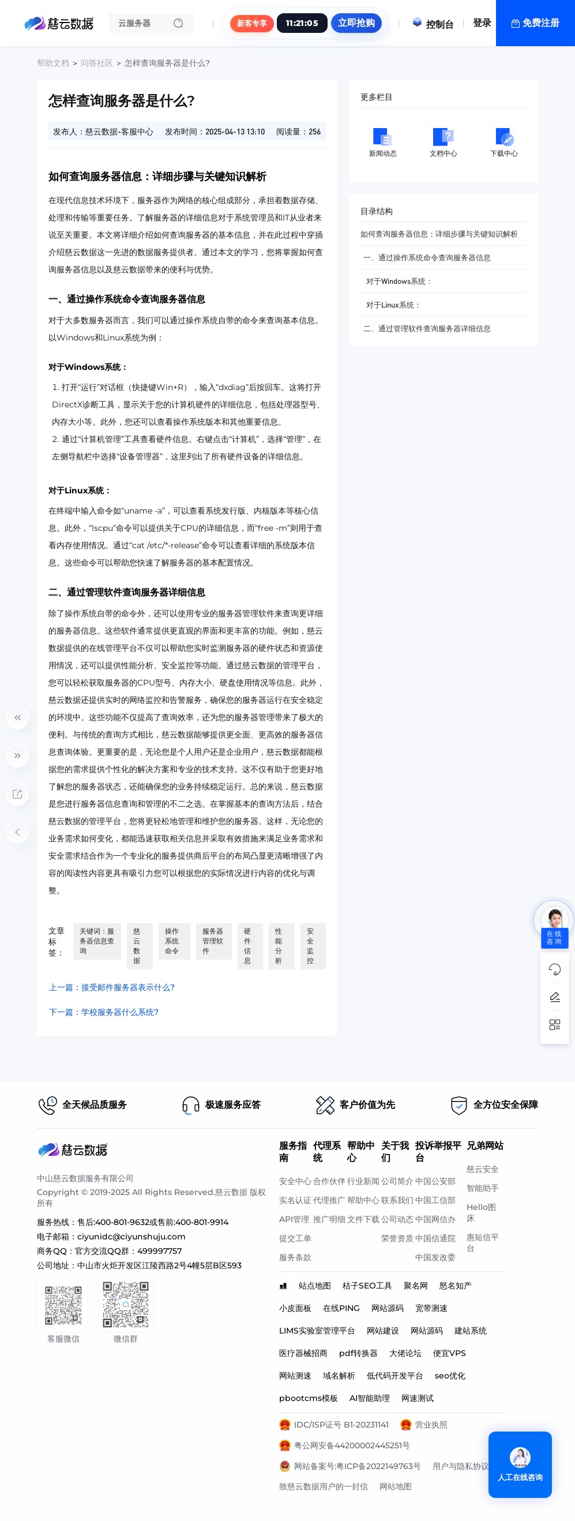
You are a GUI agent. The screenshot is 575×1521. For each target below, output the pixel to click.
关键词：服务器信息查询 (97, 941)
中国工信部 (435, 1200)
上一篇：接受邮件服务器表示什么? (112, 987)
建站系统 (470, 1330)
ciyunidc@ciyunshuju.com (131, 1236)
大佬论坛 (405, 1353)
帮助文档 (53, 63)
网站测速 (295, 1375)
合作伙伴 (329, 1181)
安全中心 (295, 1181)
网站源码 (387, 1308)
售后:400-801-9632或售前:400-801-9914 (152, 1222)
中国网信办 (435, 1219)
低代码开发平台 (395, 1375)
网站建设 (383, 1330)
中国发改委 (435, 1257)
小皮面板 (295, 1308)
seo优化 (450, 1375)
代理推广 (329, 1200)
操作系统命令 (172, 941)
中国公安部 (435, 1181)
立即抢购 (356, 22)
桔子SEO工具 (367, 1285)
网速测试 (417, 1398)
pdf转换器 (358, 1353)
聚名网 (416, 1285)
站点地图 (315, 1285)
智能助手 (483, 1188)
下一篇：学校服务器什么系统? (104, 1012)
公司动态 (397, 1219)
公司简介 (397, 1181)
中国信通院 (435, 1238)
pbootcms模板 (308, 1398)
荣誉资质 (397, 1238)
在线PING (341, 1308)
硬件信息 (247, 946)
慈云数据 (136, 946)
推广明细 (329, 1219)
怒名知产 (455, 1285)
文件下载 (363, 1219)
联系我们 (397, 1200)
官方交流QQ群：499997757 (128, 1251)
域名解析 (339, 1375)
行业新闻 (363, 1181)
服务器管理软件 (212, 941)
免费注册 (541, 22)
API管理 (294, 1219)
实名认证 (295, 1200)
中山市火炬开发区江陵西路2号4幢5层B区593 (159, 1265)
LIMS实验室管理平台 (317, 1330)
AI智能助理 (369, 1398)
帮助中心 (363, 1200)
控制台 (432, 24)
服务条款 (295, 1257)
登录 (482, 22)
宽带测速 (431, 1308)
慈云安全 (483, 1169)
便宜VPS (449, 1353)
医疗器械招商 (303, 1353)
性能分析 (278, 946)
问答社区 (97, 63)
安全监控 (310, 946)
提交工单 (295, 1238)
